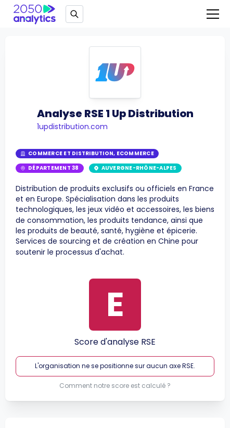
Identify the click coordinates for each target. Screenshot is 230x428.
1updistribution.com (72, 126)
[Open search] (74, 14)
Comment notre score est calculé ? (115, 386)
